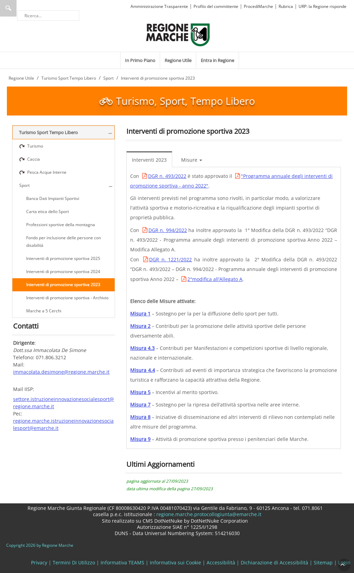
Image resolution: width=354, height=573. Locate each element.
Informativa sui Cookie (175, 562)
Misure (191, 160)
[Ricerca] (48, 15)
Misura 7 (140, 404)
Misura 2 (140, 326)
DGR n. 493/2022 (167, 176)
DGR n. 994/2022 (167, 230)
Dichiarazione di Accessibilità (274, 562)
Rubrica (286, 6)
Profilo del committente (216, 6)
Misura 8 (140, 417)
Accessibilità (221, 562)
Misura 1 (140, 313)
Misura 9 (140, 439)
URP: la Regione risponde (322, 6)
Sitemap (323, 562)
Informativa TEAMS (122, 562)
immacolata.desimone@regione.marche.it (61, 372)
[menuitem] (140, 60)
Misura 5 (140, 392)
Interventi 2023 (149, 160)
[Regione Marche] (178, 34)
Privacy (39, 562)
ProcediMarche (258, 6)
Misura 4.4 (142, 370)
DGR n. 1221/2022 (170, 259)
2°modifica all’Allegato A (214, 279)
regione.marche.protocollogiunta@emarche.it (208, 514)
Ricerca (8, 8)
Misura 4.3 (142, 348)
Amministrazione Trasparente (159, 6)
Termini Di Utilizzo (74, 562)
